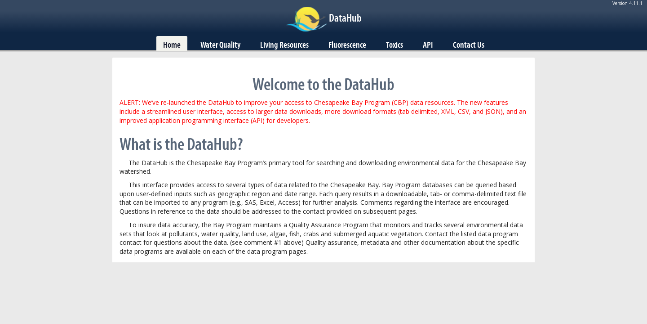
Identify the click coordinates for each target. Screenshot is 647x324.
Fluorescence (347, 44)
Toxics (394, 44)
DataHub (345, 17)
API (428, 44)
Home (172, 44)
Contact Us (468, 44)
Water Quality (220, 44)
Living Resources (284, 44)
